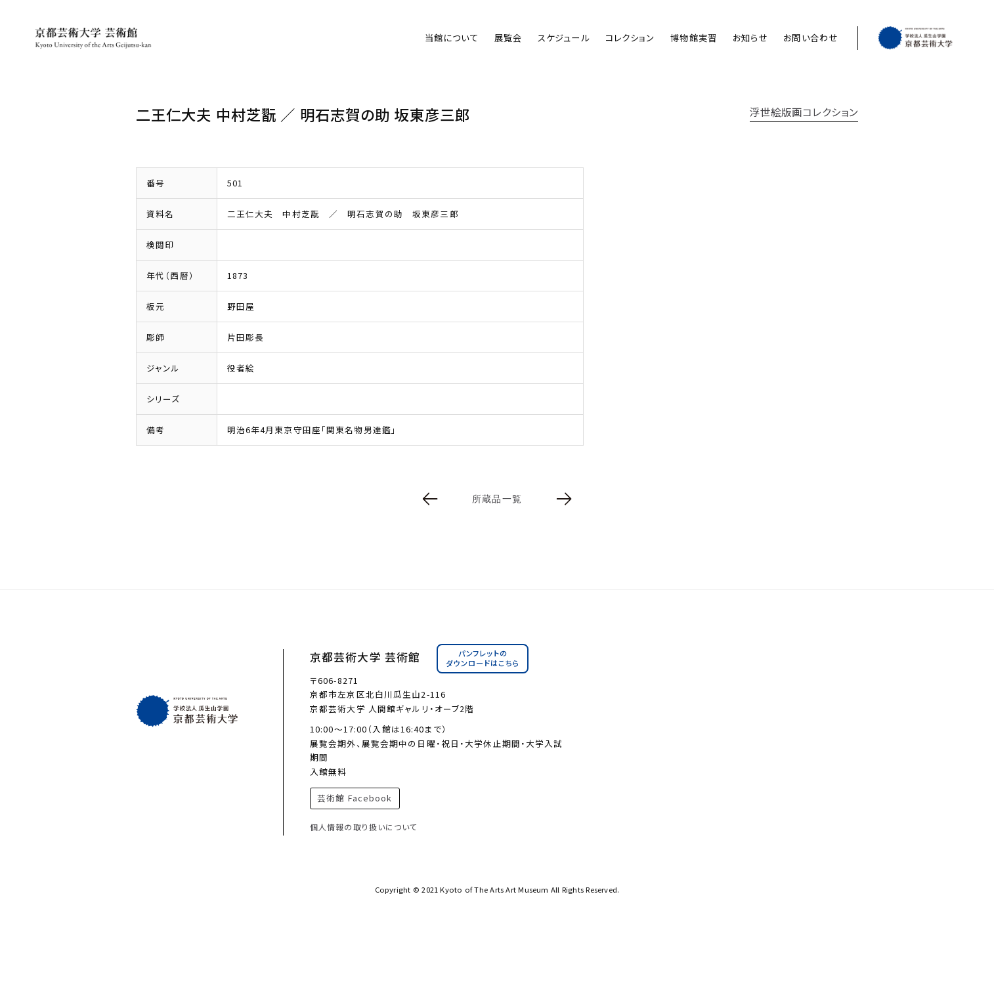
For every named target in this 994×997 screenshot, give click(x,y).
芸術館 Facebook (354, 798)
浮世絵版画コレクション (804, 111)
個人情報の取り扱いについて (364, 826)
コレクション (630, 38)
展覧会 (508, 38)
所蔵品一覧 (497, 499)
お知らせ (750, 38)
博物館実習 (693, 38)
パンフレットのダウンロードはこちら (482, 658)
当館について (452, 38)
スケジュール (564, 38)
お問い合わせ (810, 38)
